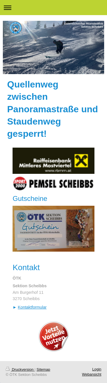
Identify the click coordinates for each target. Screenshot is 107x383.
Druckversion (20, 369)
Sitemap (43, 369)
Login (96, 369)
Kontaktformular (32, 307)
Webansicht (91, 374)
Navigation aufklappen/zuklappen (53, 7)
